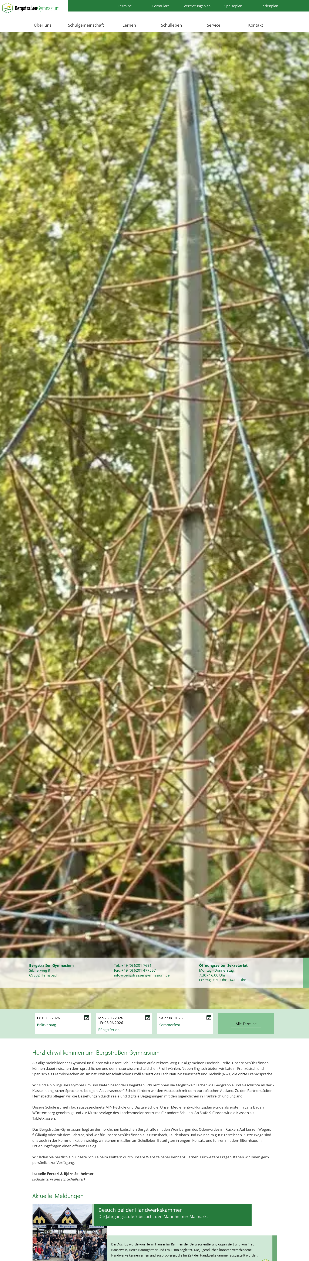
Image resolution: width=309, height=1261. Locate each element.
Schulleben (171, 25)
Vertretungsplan (197, 5)
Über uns (42, 25)
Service (213, 25)
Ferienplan (269, 5)
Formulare (161, 5)
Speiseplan (233, 5)
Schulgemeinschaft (86, 25)
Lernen (129, 25)
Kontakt (255, 25)
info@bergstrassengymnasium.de (142, 975)
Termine (125, 5)
